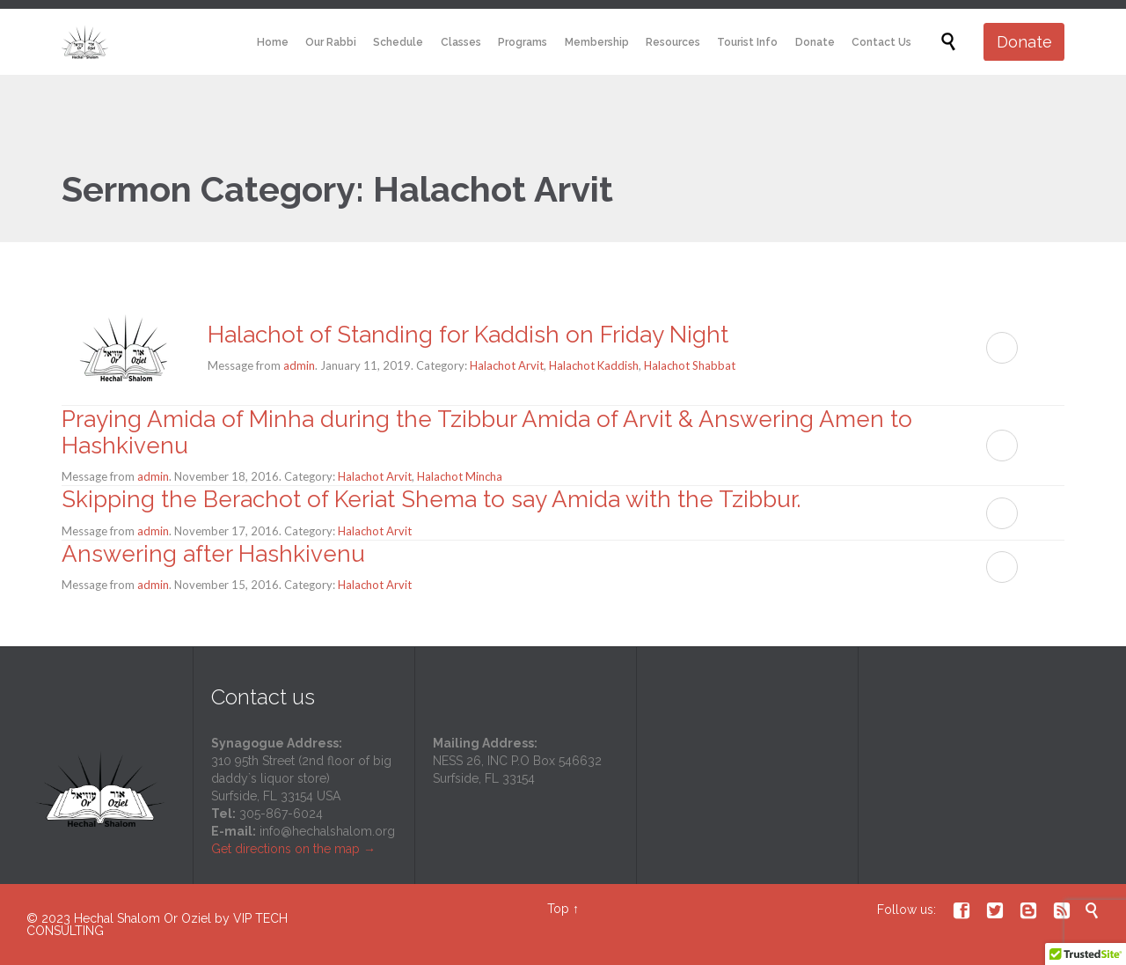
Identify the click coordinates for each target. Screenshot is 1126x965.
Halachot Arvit (507, 365)
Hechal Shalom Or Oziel (144, 918)
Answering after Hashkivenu (213, 554)
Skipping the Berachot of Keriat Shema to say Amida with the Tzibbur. (431, 499)
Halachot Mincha (459, 476)
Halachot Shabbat (689, 365)
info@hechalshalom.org (327, 831)
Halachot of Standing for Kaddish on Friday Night (468, 334)
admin (299, 365)
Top (558, 909)
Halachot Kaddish (594, 365)
